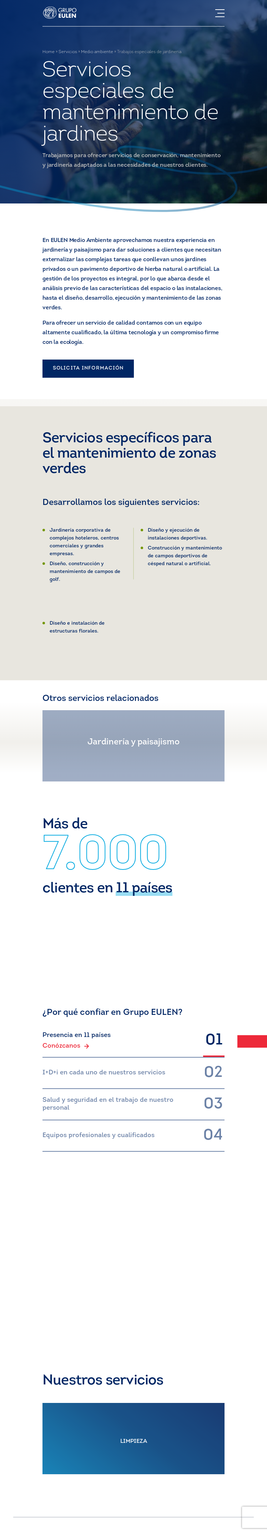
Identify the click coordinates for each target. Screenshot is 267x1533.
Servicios (68, 52)
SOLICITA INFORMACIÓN (88, 368)
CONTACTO (133, 1313)
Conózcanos (65, 1046)
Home (48, 52)
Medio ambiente (97, 52)
